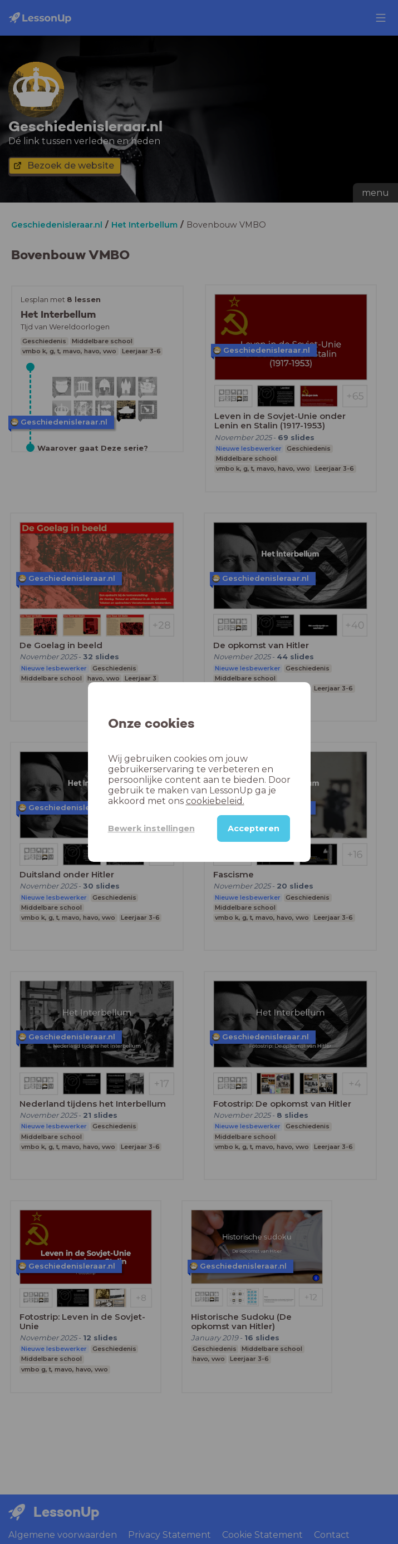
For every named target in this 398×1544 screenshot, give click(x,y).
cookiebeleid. (215, 801)
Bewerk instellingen (151, 828)
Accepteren (253, 828)
